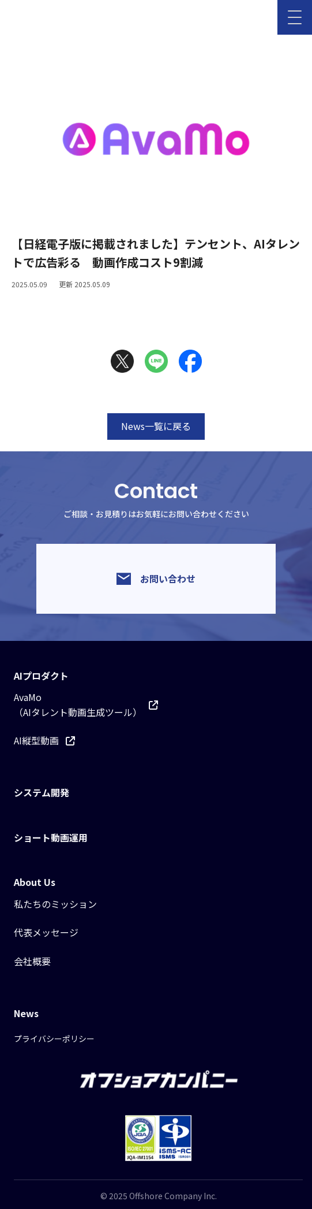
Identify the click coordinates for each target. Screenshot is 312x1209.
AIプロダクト (41, 676)
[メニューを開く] (294, 17)
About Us (34, 882)
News (26, 1013)
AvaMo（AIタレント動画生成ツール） (86, 704)
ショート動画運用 (51, 837)
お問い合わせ (156, 578)
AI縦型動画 (44, 740)
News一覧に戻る (156, 426)
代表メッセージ (46, 932)
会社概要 (32, 961)
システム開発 (41, 792)
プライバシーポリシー (54, 1038)
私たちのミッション (55, 904)
